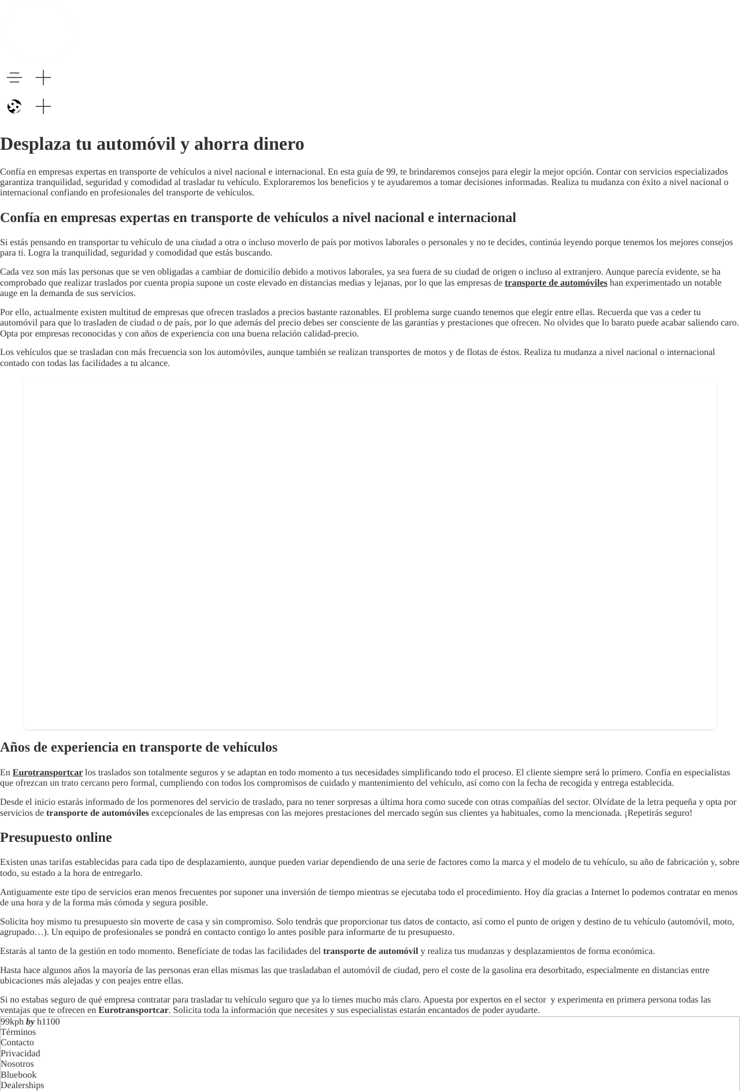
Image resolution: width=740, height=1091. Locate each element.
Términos (18, 1032)
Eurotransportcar (48, 773)
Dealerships (23, 1085)
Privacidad (20, 1054)
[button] (14, 77)
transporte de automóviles (556, 283)
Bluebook (18, 1075)
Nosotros (17, 1064)
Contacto (17, 1043)
